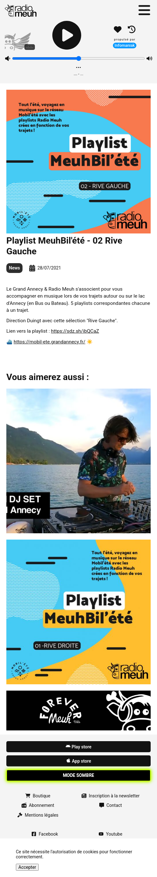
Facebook (44, 834)
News (14, 267)
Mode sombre (78, 775)
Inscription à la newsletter (111, 795)
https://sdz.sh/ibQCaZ (75, 331)
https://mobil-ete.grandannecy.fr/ (49, 342)
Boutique (37, 795)
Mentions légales (37, 815)
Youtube (110, 834)
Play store (78, 746)
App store (78, 761)
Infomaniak (124, 45)
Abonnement (38, 805)
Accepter (27, 867)
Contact (110, 805)
